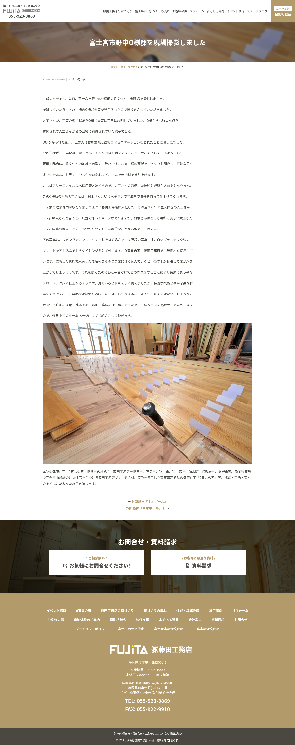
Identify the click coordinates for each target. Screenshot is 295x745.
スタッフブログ (257, 11)
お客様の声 (179, 11)
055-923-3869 (21, 16)
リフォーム (196, 11)
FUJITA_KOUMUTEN (54, 79)
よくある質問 (215, 11)
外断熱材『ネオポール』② (147, 508)
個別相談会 (283, 11)
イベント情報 (235, 11)
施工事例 (141, 11)
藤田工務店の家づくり (118, 11)
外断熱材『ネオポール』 (147, 501)
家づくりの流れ (159, 11)
